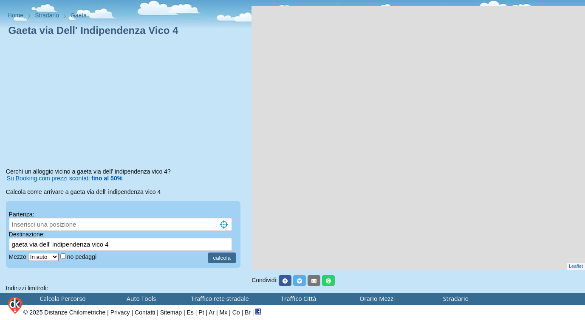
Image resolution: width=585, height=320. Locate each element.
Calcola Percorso (63, 299)
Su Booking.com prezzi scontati (64, 178)
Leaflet (576, 266)
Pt (201, 312)
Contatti (145, 312)
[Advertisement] (126, 103)
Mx (224, 312)
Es (190, 312)
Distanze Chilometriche (74, 312)
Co (236, 312)
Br (248, 312)
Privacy (120, 312)
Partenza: (21, 214)
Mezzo (18, 256)
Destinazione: (27, 234)
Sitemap (171, 312)
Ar (212, 312)
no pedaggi (82, 256)
